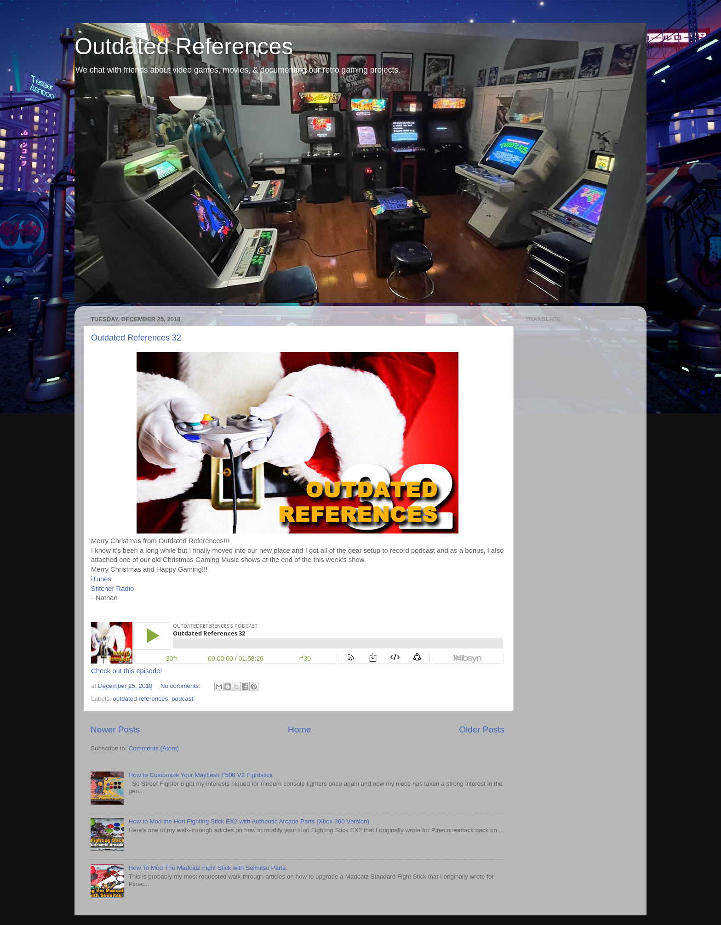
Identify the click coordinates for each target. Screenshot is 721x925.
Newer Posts (115, 729)
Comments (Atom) (154, 748)
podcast (182, 698)
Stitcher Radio (112, 588)
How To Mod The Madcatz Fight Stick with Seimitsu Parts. (207, 867)
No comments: (181, 685)
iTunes (101, 579)
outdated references (140, 698)
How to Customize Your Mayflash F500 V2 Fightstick (200, 775)
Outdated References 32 (136, 337)
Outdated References (183, 46)
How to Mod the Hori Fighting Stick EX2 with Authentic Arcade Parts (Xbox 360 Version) (248, 821)
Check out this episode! (126, 671)
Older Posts (481, 729)
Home (299, 729)
